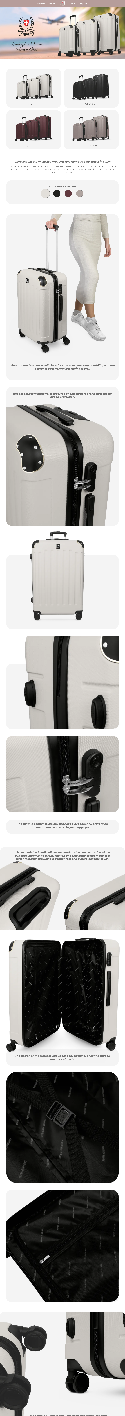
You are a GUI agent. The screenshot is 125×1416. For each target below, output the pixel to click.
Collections (40, 4)
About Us (73, 4)
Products (51, 4)
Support (83, 4)
